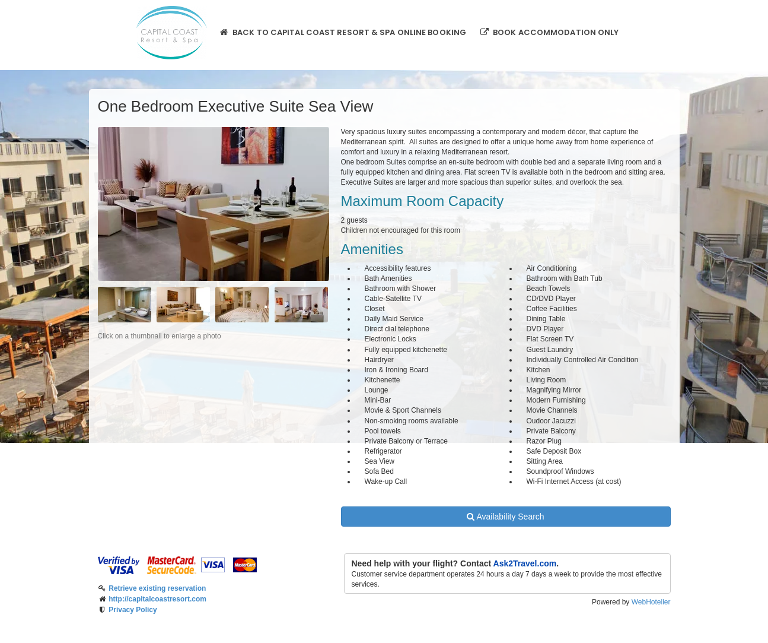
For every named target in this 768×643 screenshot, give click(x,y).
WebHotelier (651, 602)
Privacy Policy (133, 610)
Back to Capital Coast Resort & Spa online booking (342, 32)
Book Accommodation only (549, 32)
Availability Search (505, 516)
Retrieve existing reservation (157, 588)
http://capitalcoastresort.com (157, 599)
